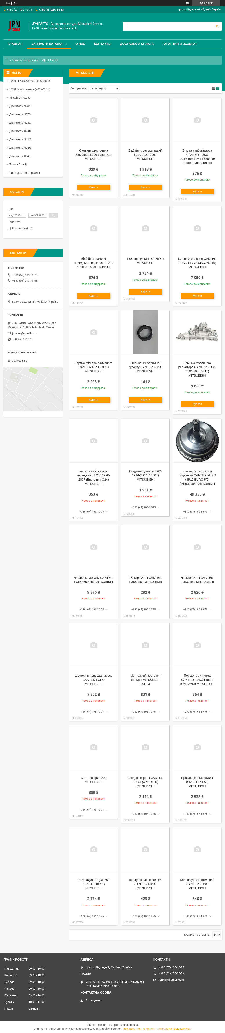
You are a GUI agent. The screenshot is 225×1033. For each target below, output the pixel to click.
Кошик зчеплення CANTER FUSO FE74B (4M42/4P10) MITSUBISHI (197, 263)
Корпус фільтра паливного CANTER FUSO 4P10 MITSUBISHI (93, 367)
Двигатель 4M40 (20, 131)
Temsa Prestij (18, 164)
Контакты (102, 44)
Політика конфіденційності (174, 1028)
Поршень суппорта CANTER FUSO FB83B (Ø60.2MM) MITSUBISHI (197, 680)
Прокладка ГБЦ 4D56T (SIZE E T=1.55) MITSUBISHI (93, 884)
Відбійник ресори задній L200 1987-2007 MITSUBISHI (145, 155)
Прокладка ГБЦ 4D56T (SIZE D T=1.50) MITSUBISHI (197, 782)
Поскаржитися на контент (139, 1028)
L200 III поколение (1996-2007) (29, 80)
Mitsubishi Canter (20, 97)
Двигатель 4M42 (20, 139)
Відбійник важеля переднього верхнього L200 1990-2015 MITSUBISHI (93, 263)
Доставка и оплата (137, 44)
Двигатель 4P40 (19, 156)
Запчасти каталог (47, 44)
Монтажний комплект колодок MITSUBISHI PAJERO (145, 680)
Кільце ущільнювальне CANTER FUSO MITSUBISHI (145, 884)
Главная (15, 44)
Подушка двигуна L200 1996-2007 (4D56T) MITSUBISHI (145, 475)
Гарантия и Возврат (179, 44)
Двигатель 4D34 (20, 106)
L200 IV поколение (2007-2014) (29, 89)
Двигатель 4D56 (20, 114)
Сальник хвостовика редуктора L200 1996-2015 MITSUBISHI (93, 155)
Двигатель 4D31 (20, 122)
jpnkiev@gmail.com (24, 333)
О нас (80, 44)
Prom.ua (134, 1024)
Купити (93, 187)
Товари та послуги (25, 60)
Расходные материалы (24, 172)
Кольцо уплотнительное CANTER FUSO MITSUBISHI (197, 884)
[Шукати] (217, 26)
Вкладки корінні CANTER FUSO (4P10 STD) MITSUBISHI (145, 782)
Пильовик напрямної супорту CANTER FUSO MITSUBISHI (146, 367)
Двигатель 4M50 (20, 147)
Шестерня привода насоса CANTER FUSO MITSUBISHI (93, 680)
